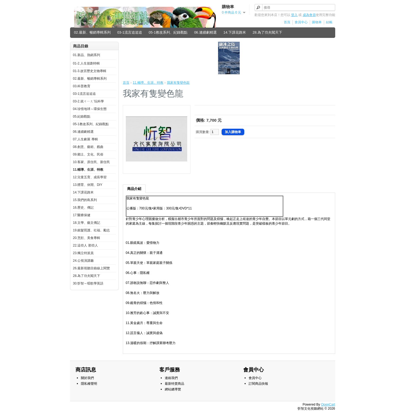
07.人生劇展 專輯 (85, 139)
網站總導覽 (173, 389)
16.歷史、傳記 (83, 207)
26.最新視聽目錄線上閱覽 (91, 268)
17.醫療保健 (82, 215)
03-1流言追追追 (129, 32)
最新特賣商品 (174, 384)
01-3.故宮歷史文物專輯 (89, 71)
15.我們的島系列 (85, 200)
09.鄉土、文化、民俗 (88, 154)
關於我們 (87, 378)
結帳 (329, 22)
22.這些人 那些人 (85, 245)
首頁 (287, 22)
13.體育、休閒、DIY (88, 185)
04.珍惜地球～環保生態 (90, 109)
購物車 (317, 22)
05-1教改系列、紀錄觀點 (168, 32)
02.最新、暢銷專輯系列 (92, 32)
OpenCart (328, 404)
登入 (294, 15)
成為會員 (309, 15)
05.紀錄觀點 (82, 116)
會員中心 (301, 22)
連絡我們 (171, 378)
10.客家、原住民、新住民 (91, 162)
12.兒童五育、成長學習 (90, 177)
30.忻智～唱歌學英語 (88, 283)
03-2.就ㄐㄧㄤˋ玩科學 (88, 101)
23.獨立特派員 (83, 253)
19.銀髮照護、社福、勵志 (91, 230)
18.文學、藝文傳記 (86, 223)
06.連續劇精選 (205, 32)
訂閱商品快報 (258, 384)
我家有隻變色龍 (178, 83)
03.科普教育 (82, 86)
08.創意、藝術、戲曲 (88, 147)
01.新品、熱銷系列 (86, 55)
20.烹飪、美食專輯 (86, 238)
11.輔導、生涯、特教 (88, 169)
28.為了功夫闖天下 (267, 32)
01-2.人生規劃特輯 (86, 63)
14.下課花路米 (234, 32)
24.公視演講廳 (83, 261)
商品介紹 (134, 189)
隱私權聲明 (89, 384)
